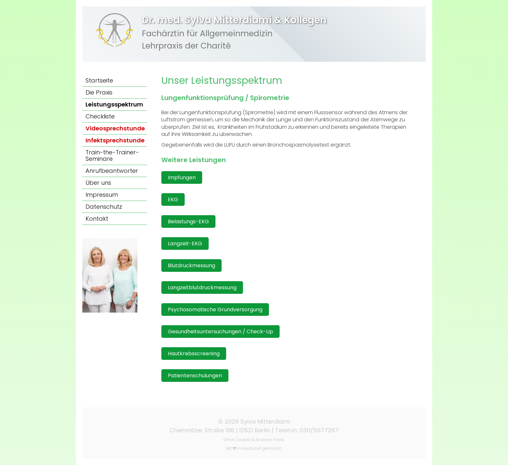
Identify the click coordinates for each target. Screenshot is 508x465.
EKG (173, 199)
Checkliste (100, 116)
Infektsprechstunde (115, 140)
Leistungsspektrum (114, 104)
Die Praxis (99, 92)
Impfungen (182, 177)
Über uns (98, 183)
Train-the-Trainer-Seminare (112, 155)
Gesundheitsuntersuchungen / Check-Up (220, 331)
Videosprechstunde (115, 128)
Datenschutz (104, 207)
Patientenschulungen (195, 375)
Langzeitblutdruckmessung (202, 287)
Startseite (99, 80)
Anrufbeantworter (112, 171)
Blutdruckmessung (191, 265)
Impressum (102, 195)
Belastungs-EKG (188, 221)
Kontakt (97, 219)
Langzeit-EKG (185, 243)
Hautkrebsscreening (194, 353)
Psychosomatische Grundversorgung (215, 309)
